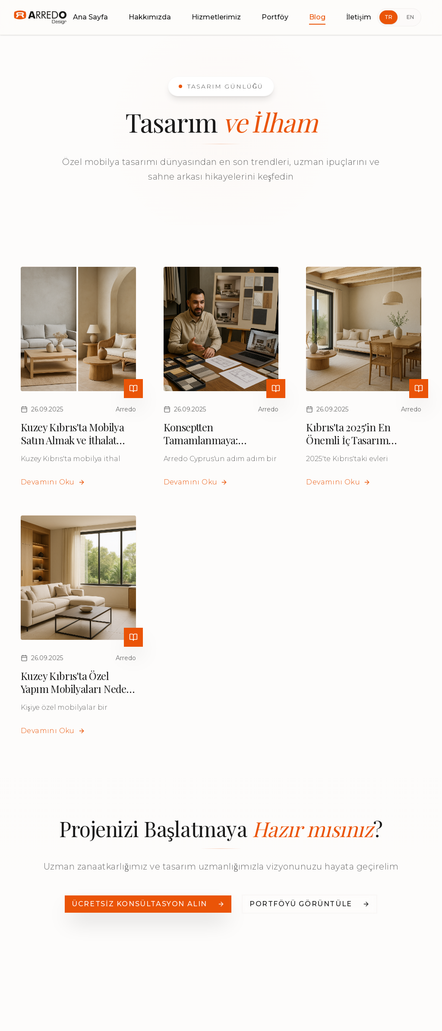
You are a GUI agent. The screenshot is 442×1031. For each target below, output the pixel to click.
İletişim (358, 17)
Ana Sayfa (90, 17)
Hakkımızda (150, 17)
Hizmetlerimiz (216, 17)
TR (388, 17)
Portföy (275, 17)
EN (410, 17)
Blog (317, 18)
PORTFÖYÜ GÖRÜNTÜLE (309, 904)
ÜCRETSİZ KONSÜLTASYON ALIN (148, 904)
